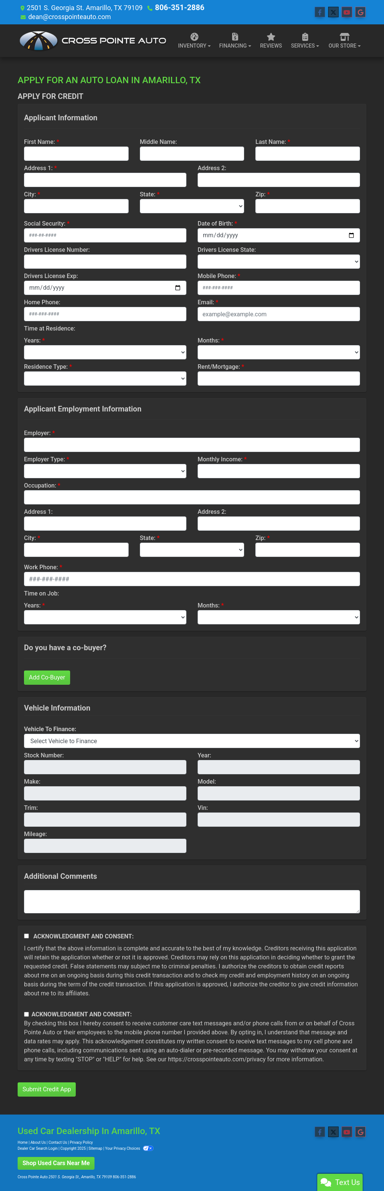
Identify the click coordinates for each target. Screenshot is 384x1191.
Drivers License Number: (57, 249)
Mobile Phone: (217, 275)
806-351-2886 (177, 7)
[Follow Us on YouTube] (347, 12)
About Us (38, 1142)
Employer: (37, 432)
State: (148, 194)
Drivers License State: (227, 249)
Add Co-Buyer (47, 677)
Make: (32, 781)
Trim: (31, 807)
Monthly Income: (220, 458)
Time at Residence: (49, 328)
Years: (32, 340)
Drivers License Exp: (51, 275)
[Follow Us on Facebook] (320, 12)
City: (30, 194)
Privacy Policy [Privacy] (81, 1142)
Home (23, 1142)
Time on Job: (41, 593)
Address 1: (38, 167)
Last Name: (270, 141)
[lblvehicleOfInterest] (192, 740)
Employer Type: (44, 458)
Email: (206, 301)
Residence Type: (46, 366)
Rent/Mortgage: (219, 366)
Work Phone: (41, 566)
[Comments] (192, 901)
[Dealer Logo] (92, 40)
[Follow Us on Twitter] (333, 12)
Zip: (260, 194)
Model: (207, 781)
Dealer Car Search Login (38, 1148)
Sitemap (95, 1148)
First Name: (39, 141)
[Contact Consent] (26, 1013)
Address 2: (212, 167)
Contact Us (58, 1142)
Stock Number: (44, 755)
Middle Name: (158, 141)
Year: (204, 755)
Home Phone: (42, 301)
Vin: (203, 807)
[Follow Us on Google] (360, 12)
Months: (209, 340)
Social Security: (45, 223)
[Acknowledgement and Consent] (26, 935)
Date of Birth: (215, 223)
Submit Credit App (46, 1088)
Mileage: (35, 833)
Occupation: (40, 485)
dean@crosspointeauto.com (70, 16)
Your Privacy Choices (129, 1148)
